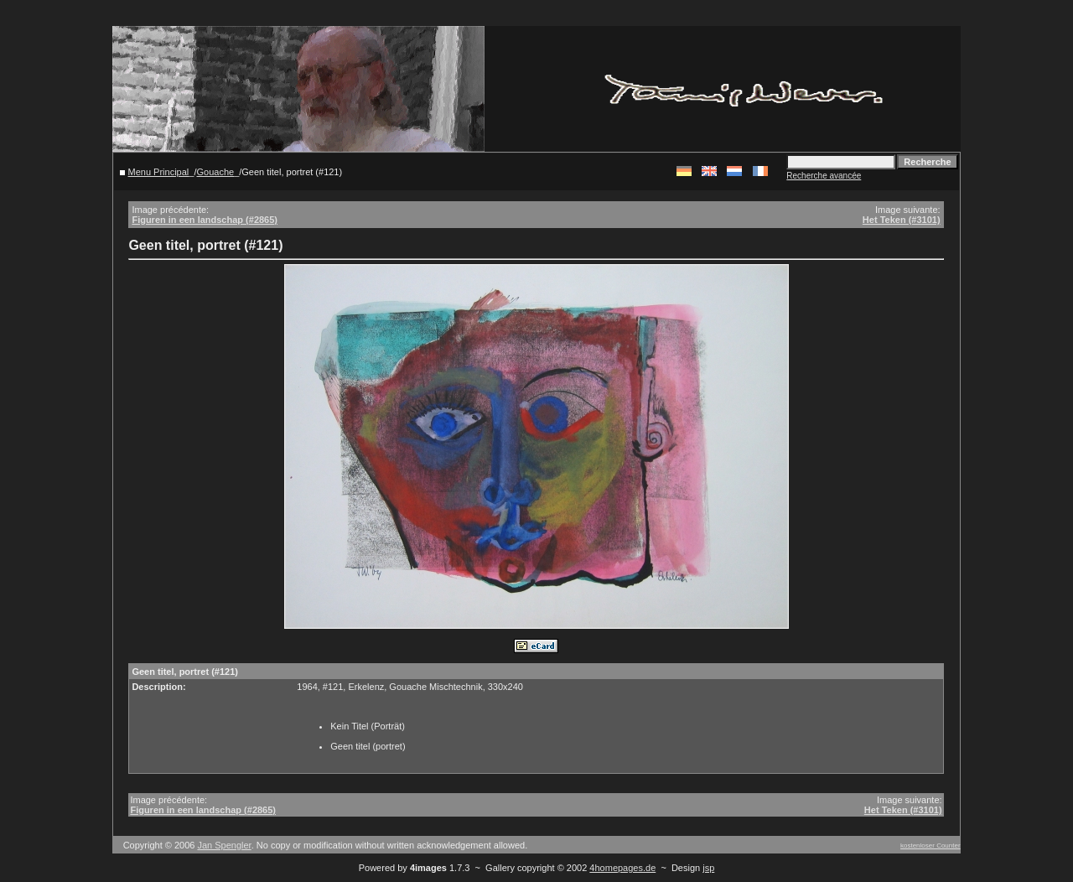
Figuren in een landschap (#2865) (204, 220)
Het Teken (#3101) (902, 220)
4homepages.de (622, 868)
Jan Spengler (224, 845)
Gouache (215, 172)
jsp (708, 868)
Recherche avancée (823, 175)
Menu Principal (158, 172)
